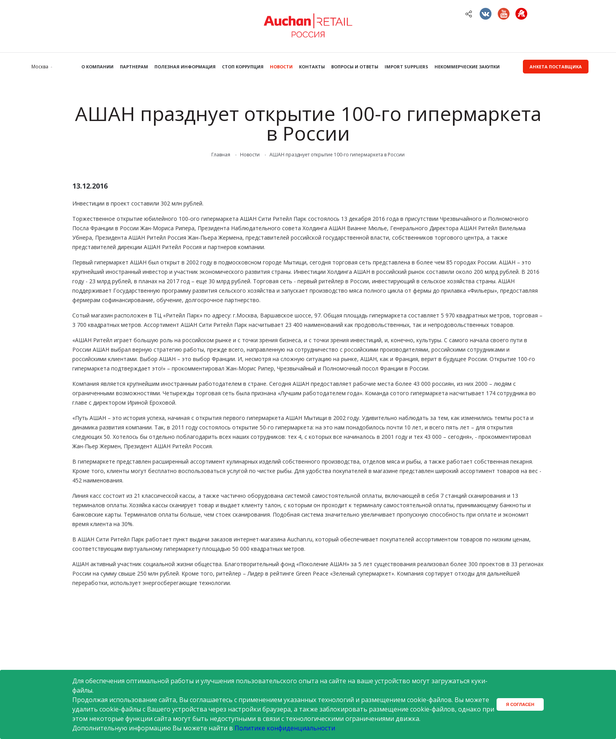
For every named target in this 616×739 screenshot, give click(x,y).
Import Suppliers (406, 67)
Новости (281, 67)
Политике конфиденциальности (285, 728)
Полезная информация (185, 67)
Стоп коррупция (243, 67)
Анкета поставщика (556, 67)
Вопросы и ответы (354, 67)
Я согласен (520, 704)
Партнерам (134, 67)
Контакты (312, 67)
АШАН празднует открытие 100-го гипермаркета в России (337, 154)
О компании (97, 67)
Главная (220, 154)
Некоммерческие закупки (467, 67)
